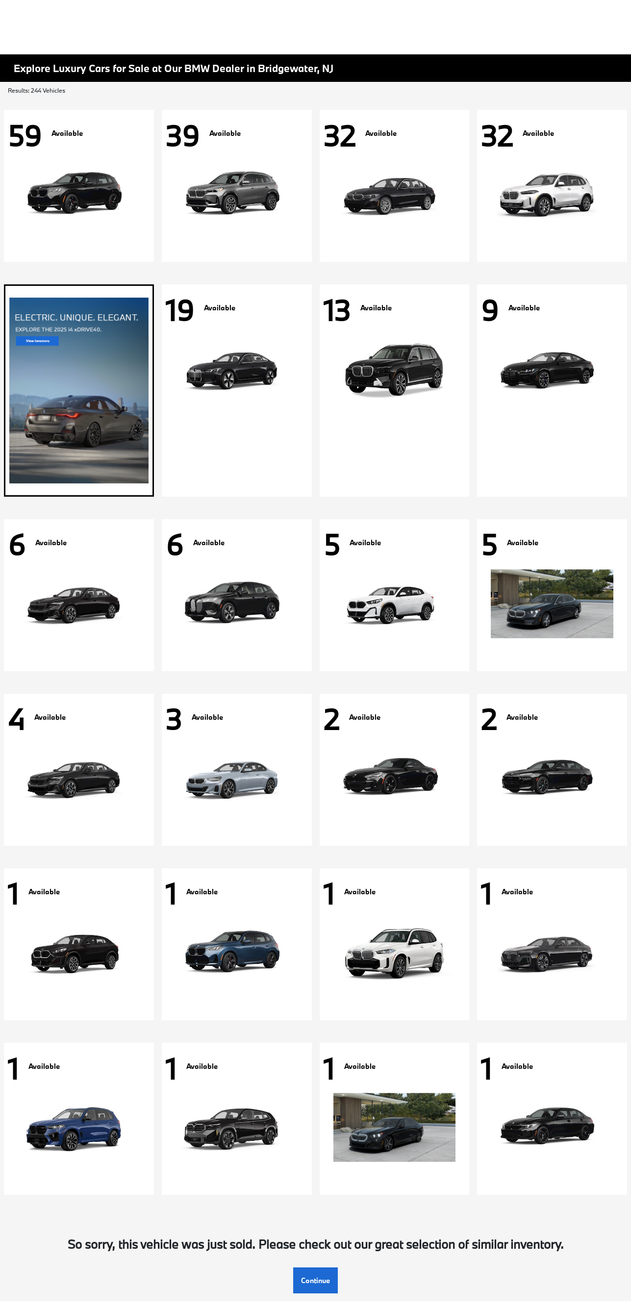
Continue (315, 1280)
